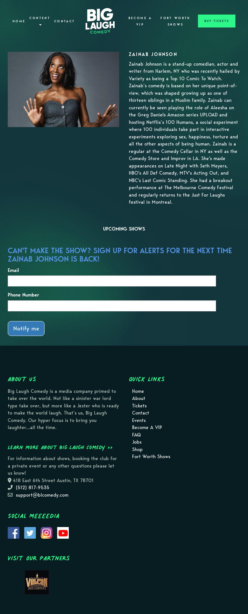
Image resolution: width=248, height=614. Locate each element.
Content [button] (39, 21)
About (138, 398)
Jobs (136, 442)
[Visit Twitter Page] (30, 532)
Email (13, 270)
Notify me (26, 328)
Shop (137, 449)
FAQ (136, 435)
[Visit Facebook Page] (13, 532)
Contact (64, 21)
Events (139, 420)
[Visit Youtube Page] (63, 532)
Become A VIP (140, 21)
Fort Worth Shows (175, 21)
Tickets (139, 406)
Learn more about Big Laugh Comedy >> (60, 447)
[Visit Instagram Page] (46, 532)
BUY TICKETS (216, 21)
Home (19, 21)
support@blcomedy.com (42, 495)
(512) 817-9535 (32, 487)
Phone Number (23, 295)
